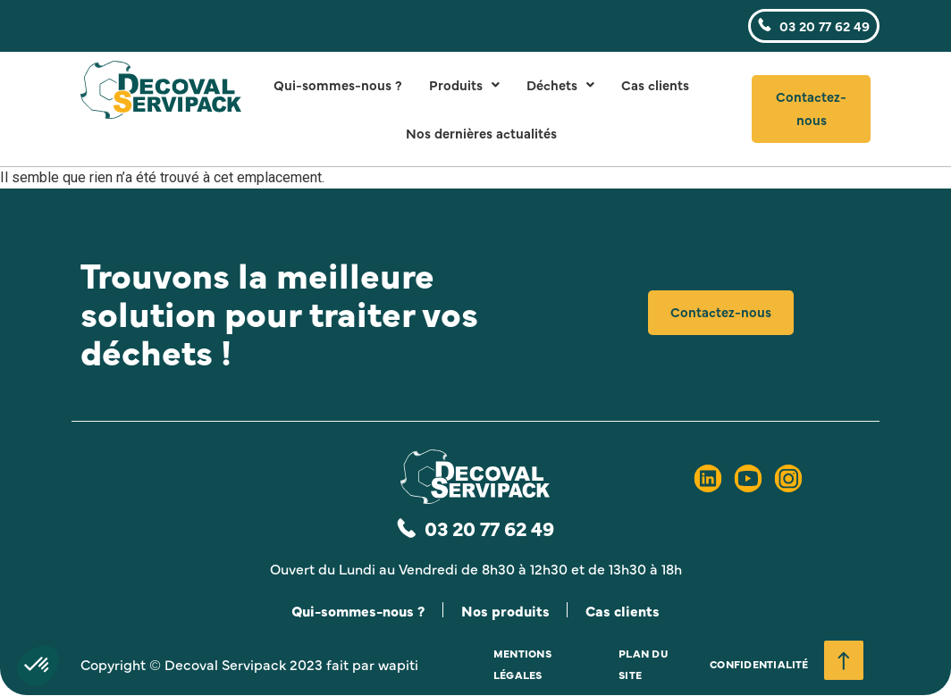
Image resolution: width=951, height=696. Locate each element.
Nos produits (506, 610)
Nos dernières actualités (481, 132)
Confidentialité (759, 665)
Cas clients (655, 84)
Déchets (560, 84)
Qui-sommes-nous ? (338, 84)
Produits (464, 84)
